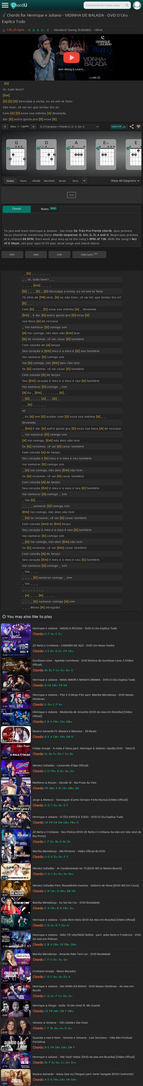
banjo (62, 180)
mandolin (49, 180)
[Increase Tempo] (33, 126)
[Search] (126, 5)
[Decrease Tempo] (5, 126)
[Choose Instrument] (84, 181)
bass (75, 180)
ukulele (36, 180)
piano (23, 180)
